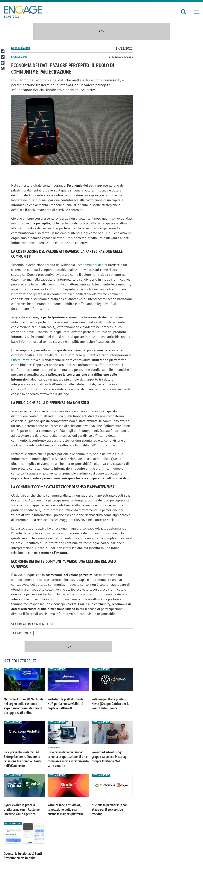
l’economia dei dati (90, 265)
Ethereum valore (23, 360)
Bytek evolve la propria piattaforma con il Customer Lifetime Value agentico (22, 809)
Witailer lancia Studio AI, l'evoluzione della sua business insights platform (65, 809)
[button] (196, 12)
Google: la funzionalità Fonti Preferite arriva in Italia (23, 855)
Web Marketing (20, 48)
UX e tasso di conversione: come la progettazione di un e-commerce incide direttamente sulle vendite (68, 759)
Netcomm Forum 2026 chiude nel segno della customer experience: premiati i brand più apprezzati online (24, 706)
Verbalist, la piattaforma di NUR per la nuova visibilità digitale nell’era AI (65, 703)
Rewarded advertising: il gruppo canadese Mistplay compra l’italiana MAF (109, 756)
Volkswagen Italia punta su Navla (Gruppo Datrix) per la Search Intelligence (110, 703)
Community (22, 633)
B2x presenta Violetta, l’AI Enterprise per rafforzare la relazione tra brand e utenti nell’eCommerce (22, 759)
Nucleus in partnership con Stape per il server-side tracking (110, 809)
